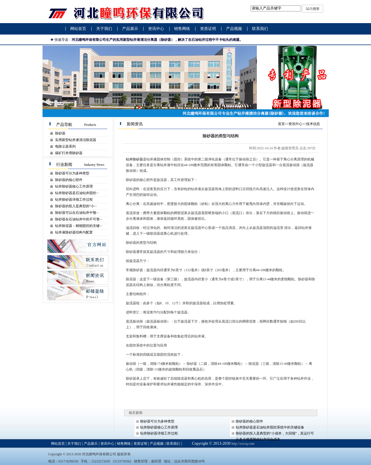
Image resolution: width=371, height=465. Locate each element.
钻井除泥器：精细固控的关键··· (78, 226)
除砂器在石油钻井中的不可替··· (78, 219)
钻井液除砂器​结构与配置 (74, 232)
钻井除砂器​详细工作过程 (74, 200)
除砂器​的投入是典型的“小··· (76, 206)
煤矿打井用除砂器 (68, 153)
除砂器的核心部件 (68, 180)
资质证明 (140, 444)
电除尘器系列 (65, 146)
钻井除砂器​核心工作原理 (74, 186)
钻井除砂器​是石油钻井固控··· (77, 193)
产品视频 (157, 444)
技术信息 (313, 124)
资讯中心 (295, 124)
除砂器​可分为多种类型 (72, 173)
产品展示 (91, 444)
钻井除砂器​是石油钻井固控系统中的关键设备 (270, 427)
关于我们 (74, 444)
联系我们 (173, 444)
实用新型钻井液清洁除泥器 (75, 140)
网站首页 (58, 444)
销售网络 (124, 444)
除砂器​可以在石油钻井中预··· (77, 213)
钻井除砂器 (134, 159)
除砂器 (60, 133)
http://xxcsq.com (242, 444)
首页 (281, 124)
